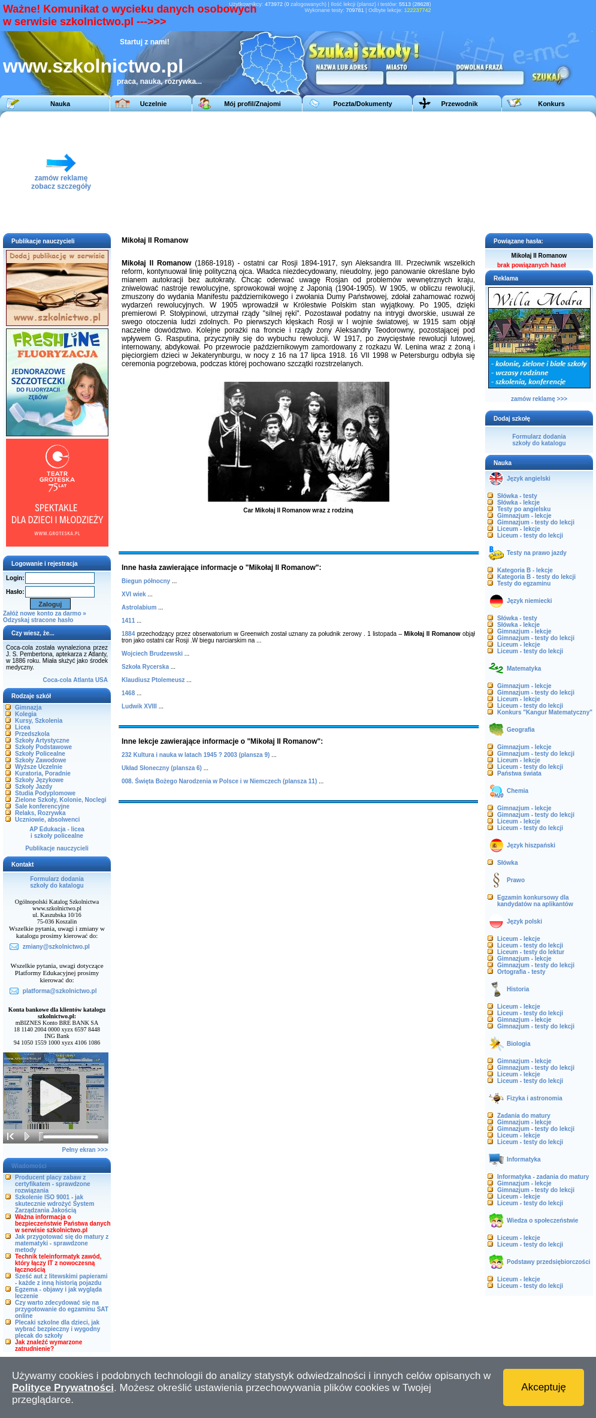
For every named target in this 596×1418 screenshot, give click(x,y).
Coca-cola (57, 680)
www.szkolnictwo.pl (93, 66)
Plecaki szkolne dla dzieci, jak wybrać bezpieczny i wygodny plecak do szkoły (57, 1329)
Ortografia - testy (521, 972)
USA (101, 680)
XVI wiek (134, 594)
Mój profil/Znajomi (252, 103)
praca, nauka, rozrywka (156, 81)
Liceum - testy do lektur (530, 952)
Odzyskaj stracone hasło (38, 620)
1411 (128, 620)
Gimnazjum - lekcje (524, 515)
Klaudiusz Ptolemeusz (153, 680)
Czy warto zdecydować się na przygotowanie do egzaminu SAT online (61, 1309)
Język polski (524, 921)
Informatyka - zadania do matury (543, 1176)
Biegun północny (146, 581)
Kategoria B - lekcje (525, 570)
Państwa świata (519, 773)
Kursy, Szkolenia (38, 720)
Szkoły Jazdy (33, 786)
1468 (128, 693)
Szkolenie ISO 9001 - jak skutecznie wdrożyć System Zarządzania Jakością (54, 1204)
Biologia (518, 1043)
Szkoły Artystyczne (42, 740)
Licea (23, 727)
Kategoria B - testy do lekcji (536, 577)
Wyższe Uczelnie (38, 767)
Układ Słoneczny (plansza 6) (162, 768)
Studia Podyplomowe (45, 793)
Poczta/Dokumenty (362, 103)
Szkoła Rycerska (145, 666)
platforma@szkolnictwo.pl (60, 991)
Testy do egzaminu (523, 583)
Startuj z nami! (145, 42)
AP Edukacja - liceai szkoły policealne (56, 832)
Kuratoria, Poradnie (43, 773)
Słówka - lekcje (518, 502)
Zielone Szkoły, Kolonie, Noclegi (61, 800)
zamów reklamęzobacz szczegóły (61, 179)
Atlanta (83, 680)
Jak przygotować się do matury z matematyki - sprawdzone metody (61, 1243)
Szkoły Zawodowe (40, 760)
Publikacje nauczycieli (57, 848)
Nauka (60, 103)
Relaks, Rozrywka (40, 813)
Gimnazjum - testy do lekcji (535, 522)
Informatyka (524, 1159)
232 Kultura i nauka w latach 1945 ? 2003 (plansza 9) (196, 755)
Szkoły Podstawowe (43, 747)
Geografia (521, 729)
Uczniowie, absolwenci (47, 819)
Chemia (517, 791)
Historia (518, 989)
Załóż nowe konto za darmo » (44, 613)
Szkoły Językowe (39, 780)
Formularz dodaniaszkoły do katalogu (56, 882)
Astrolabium (139, 607)
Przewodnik (459, 103)
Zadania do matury (523, 1115)
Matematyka (524, 668)
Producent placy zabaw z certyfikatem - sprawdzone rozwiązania (52, 1184)
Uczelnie (153, 103)
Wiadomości (29, 1166)
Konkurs (551, 103)
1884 (128, 633)
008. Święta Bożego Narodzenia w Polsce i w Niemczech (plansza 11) (219, 781)
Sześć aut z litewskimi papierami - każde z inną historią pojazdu (61, 1279)
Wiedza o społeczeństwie (542, 1220)
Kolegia (26, 714)
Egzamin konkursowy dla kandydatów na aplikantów (535, 900)
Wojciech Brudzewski (152, 653)
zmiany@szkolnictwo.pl (56, 946)
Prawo (516, 880)
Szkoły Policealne (40, 753)
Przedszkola (32, 734)
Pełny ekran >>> (85, 1150)
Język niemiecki (529, 601)
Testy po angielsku (523, 509)
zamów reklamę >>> (539, 399)
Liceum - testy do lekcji (530, 535)
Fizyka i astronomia (534, 1098)
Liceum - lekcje (518, 529)
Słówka (507, 862)
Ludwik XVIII (139, 706)
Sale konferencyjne (42, 806)
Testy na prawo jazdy (537, 553)
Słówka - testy (517, 496)
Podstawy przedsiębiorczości (549, 1262)
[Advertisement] (322, 171)
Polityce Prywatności (63, 1387)
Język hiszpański (531, 845)
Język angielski (528, 478)
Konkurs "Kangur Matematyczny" (544, 712)
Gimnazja (28, 707)
